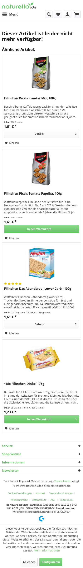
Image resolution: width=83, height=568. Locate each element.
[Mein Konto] (67, 14)
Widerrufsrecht (19, 500)
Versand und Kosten (61, 493)
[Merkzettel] (58, 14)
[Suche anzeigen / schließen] (48, 14)
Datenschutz (39, 500)
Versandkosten (62, 481)
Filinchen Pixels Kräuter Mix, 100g (30, 98)
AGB (53, 500)
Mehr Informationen (47, 550)
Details (55, 133)
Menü (10, 14)
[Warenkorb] (77, 14)
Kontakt (40, 493)
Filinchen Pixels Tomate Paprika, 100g (33, 194)
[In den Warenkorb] (41, 229)
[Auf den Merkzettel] (12, 143)
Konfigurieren (51, 562)
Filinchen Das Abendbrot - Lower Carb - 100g (37, 289)
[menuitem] (10, 14)
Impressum (66, 500)
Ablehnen (29, 562)
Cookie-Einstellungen (20, 493)
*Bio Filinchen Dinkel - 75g (24, 384)
